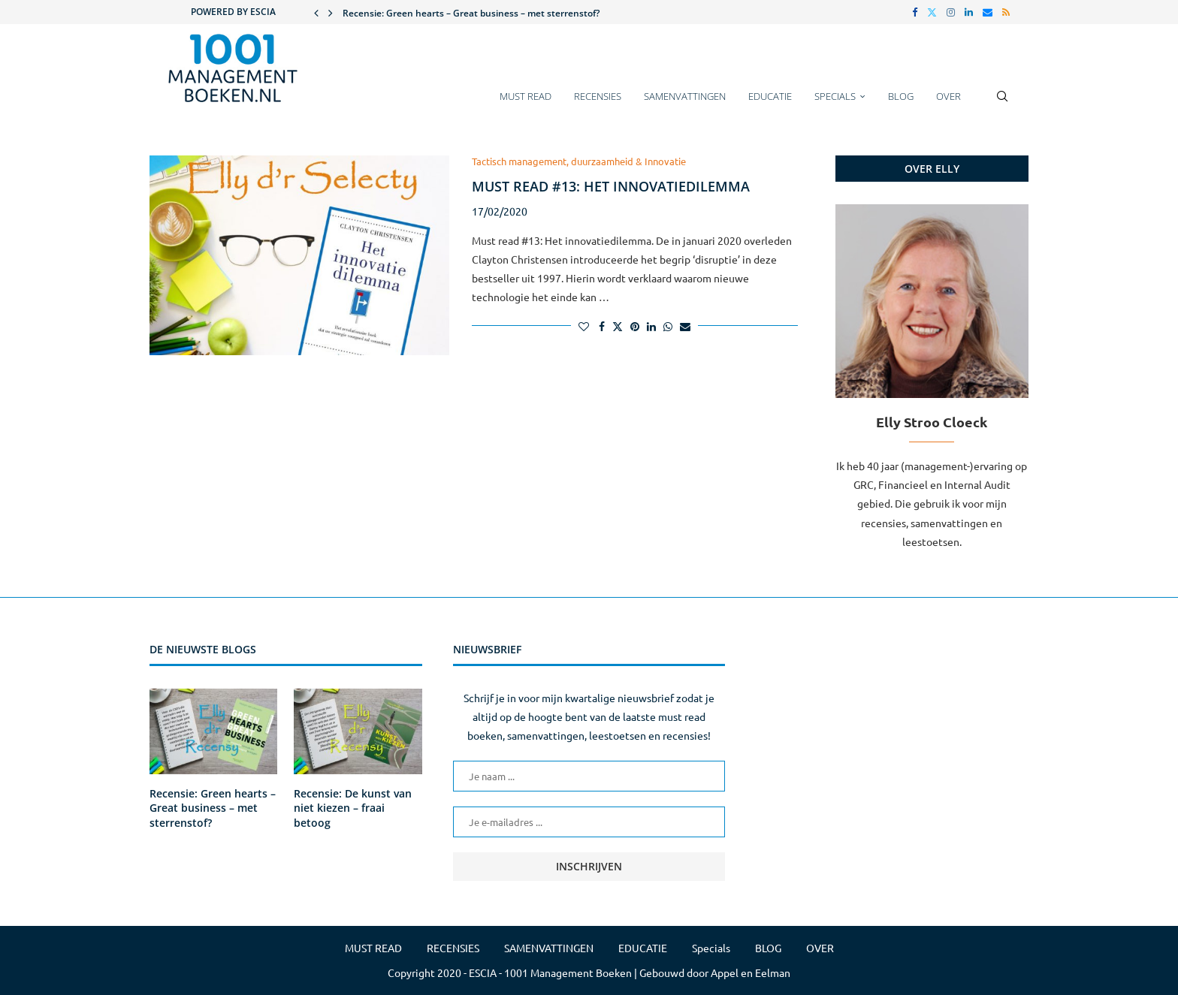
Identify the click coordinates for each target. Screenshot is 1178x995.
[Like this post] (583, 326)
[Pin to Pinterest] (634, 326)
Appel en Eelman (750, 972)
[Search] (1002, 104)
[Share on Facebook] (602, 326)
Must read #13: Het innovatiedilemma (611, 186)
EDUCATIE (770, 96)
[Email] (987, 12)
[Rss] (1006, 12)
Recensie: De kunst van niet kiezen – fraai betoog (353, 808)
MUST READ (525, 96)
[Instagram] (951, 12)
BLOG (901, 96)
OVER (948, 96)
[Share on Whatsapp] (667, 326)
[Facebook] (914, 12)
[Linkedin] (969, 12)
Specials (835, 96)
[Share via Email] (685, 326)
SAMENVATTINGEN (685, 96)
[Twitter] (932, 12)
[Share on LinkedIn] (651, 326)
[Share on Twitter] (617, 326)
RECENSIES (597, 96)
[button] (316, 12)
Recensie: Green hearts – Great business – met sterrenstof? (471, 13)
